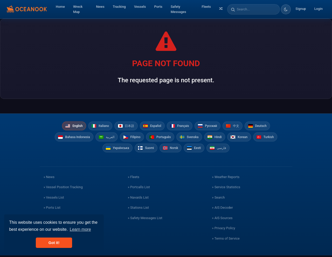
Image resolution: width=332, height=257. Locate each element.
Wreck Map (77, 9)
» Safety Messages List (145, 219)
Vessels (140, 7)
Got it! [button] (54, 243)
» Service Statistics (226, 189)
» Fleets (133, 178)
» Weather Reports (225, 178)
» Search (218, 199)
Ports (158, 7)
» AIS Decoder (222, 209)
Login (318, 9)
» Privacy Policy (223, 230)
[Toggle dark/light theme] (286, 9)
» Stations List (138, 209)
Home (60, 7)
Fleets (206, 7)
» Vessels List (54, 199)
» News (49, 178)
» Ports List (52, 209)
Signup (300, 9)
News (100, 7)
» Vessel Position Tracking (63, 189)
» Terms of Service (225, 240)
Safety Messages (178, 9)
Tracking (119, 7)
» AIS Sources (222, 219)
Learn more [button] (80, 229)
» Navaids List (138, 199)
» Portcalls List (139, 189)
